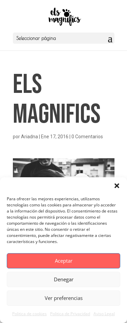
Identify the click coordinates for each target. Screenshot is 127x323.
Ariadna (29, 136)
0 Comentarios (87, 136)
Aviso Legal (104, 314)
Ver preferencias (64, 298)
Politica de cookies (29, 314)
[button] (116, 185)
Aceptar (63, 260)
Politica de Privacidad (70, 314)
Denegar (63, 279)
